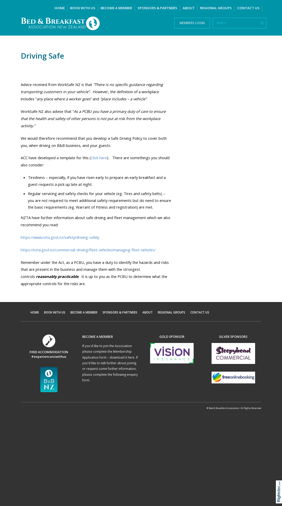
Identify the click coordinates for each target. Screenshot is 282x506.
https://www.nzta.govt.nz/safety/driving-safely (60, 237)
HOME (60, 8)
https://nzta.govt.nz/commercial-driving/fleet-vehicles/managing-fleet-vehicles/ (88, 249)
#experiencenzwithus (48, 356)
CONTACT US (248, 8)
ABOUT (189, 8)
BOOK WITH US (82, 8)
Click (99, 157)
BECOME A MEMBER (116, 8)
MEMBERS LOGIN (192, 23)
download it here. (122, 357)
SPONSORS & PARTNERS (157, 8)
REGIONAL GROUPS (216, 8)
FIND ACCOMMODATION (48, 352)
